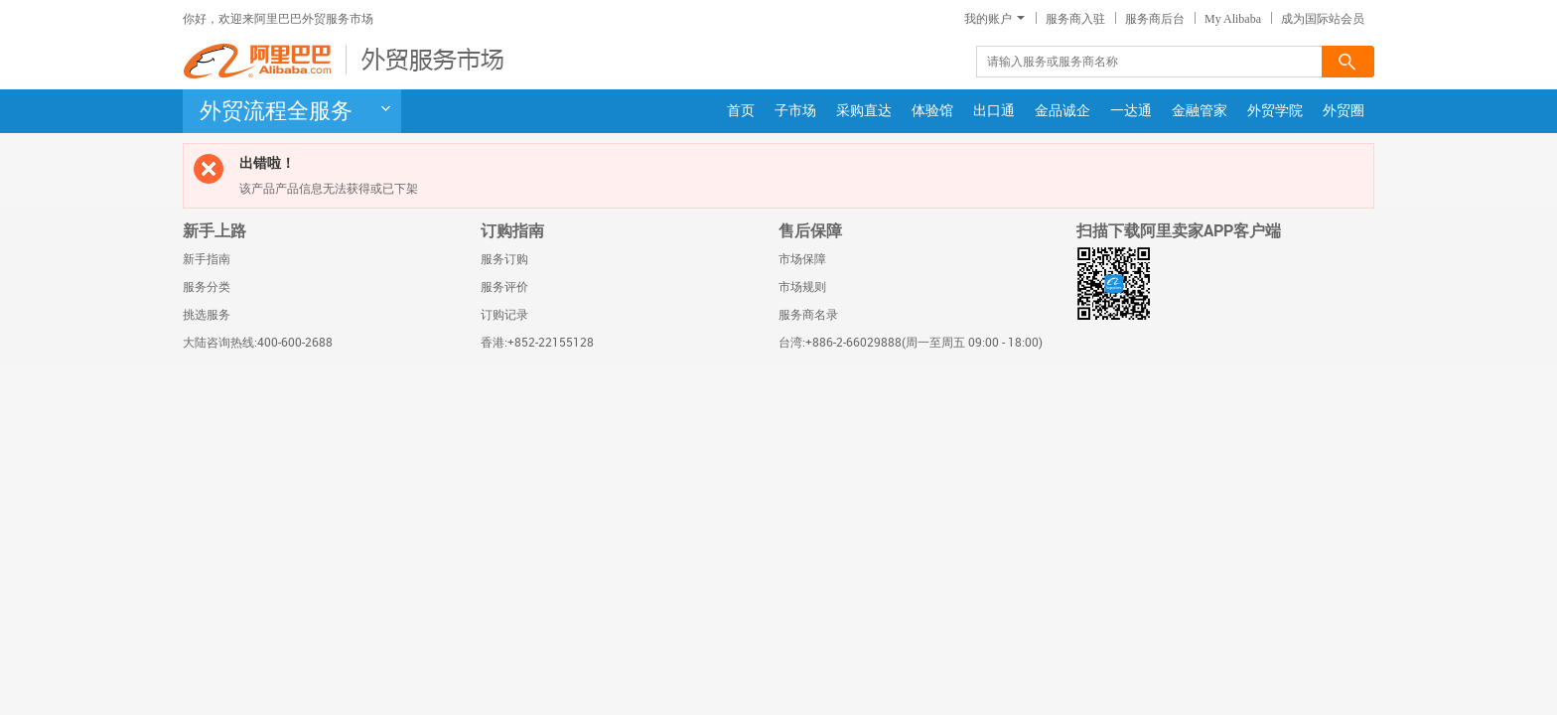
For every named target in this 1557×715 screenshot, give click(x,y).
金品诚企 (1062, 110)
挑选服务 (206, 315)
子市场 (795, 110)
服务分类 (206, 287)
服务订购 (504, 259)
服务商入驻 (1075, 19)
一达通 (1131, 110)
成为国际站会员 (1322, 19)
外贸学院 (1275, 110)
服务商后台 (1155, 19)
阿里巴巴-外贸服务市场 (346, 60)
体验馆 (932, 110)
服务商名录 (808, 315)
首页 (741, 110)
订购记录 (504, 315)
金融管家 (1199, 110)
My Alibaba (1232, 19)
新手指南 (206, 259)
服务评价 (504, 287)
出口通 (994, 110)
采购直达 (864, 110)
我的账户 (994, 19)
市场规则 (802, 287)
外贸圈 (1343, 110)
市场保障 (802, 259)
